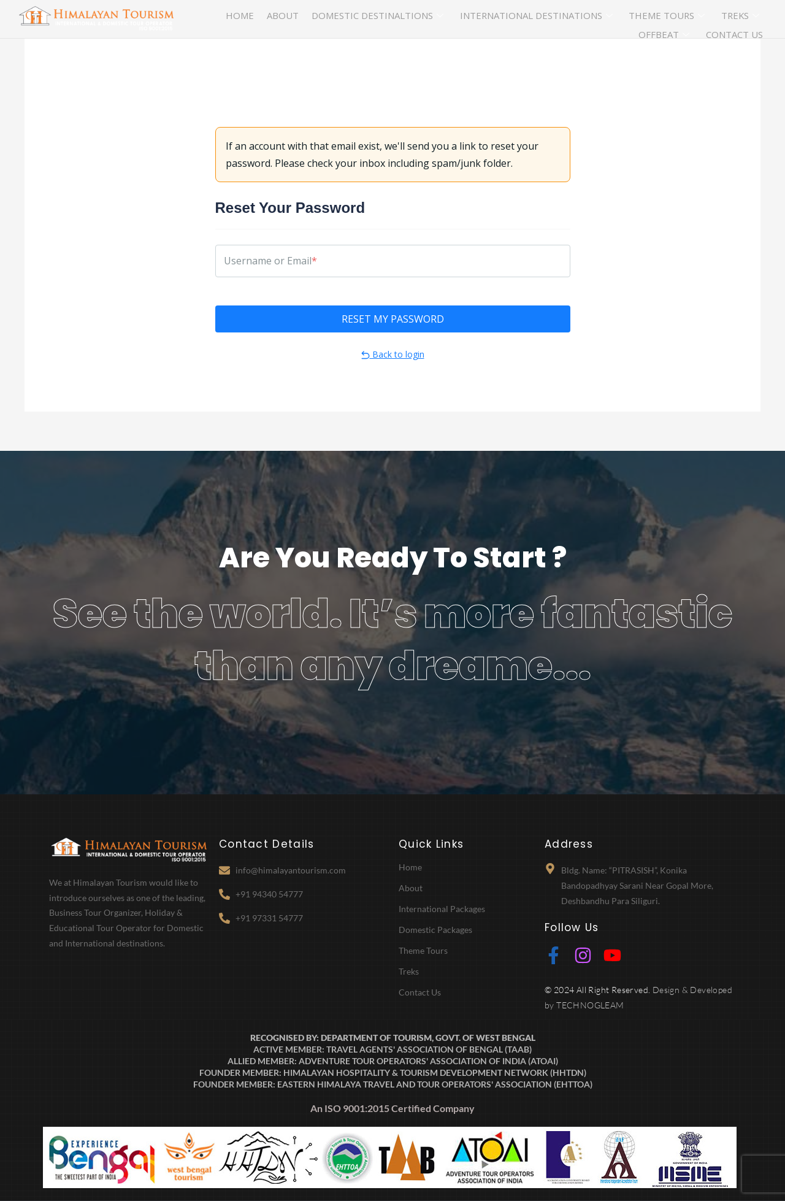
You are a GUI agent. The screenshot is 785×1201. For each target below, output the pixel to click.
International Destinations (467, 19)
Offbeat (685, 19)
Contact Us (743, 19)
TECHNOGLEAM (590, 1005)
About (261, 19)
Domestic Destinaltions (337, 19)
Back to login (392, 354)
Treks (634, 19)
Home (227, 19)
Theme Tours (573, 19)
